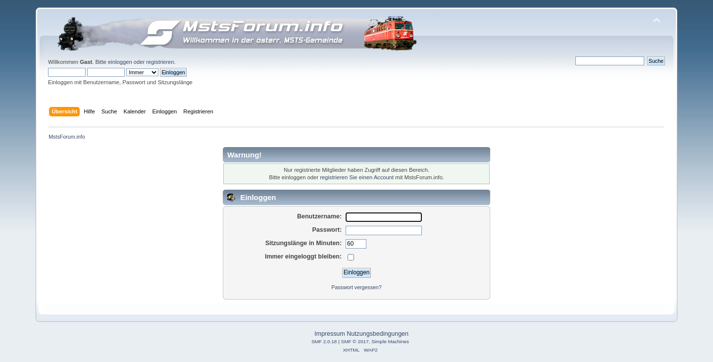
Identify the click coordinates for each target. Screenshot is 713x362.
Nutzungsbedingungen (377, 333)
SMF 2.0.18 (324, 341)
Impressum (329, 333)
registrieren (160, 62)
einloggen (120, 62)
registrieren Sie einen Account (357, 177)
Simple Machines (390, 341)
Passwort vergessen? (356, 287)
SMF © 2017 (355, 341)
